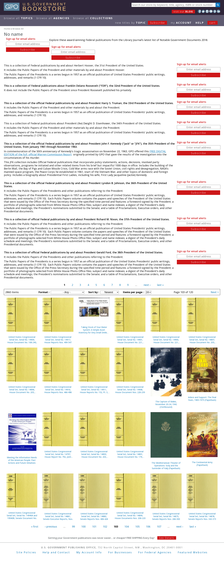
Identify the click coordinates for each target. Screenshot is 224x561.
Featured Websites (193, 552)
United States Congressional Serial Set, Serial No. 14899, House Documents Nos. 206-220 (130, 515)
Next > (215, 292)
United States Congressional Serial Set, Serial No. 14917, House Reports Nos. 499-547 (58, 340)
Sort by (93, 292)
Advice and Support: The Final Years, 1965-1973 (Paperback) (202, 398)
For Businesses (120, 552)
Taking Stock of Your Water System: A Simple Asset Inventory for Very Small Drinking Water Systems (94, 330)
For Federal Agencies (154, 552)
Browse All (18, 18)
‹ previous (51, 526)
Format (43, 292)
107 (159, 526)
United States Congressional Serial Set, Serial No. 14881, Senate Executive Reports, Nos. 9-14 (58, 516)
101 (94, 526)
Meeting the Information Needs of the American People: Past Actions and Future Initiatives (22, 460)
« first (34, 526)
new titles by (143, 22)
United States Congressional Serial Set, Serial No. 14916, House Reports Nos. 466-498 (58, 390)
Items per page (133, 292)
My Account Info (89, 552)
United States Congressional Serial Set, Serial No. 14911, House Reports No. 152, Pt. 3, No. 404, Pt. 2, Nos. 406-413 (94, 390)
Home (7, 28)
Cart (213, 22)
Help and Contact (56, 552)
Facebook (199, 11)
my (181, 22)
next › (147, 285)
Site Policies (26, 552)
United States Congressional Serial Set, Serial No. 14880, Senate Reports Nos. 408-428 (94, 516)
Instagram (207, 11)
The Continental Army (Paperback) (202, 463)
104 (126, 526)
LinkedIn (218, 11)
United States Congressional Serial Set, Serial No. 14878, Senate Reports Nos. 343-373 (202, 516)
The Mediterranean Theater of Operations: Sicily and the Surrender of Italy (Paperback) (166, 465)
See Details (166, 537)
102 (105, 526)
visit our (183, 11)
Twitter (203, 11)
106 (148, 526)
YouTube (211, 11)
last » (160, 285)
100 (83, 526)
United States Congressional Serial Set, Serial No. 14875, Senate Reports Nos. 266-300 (166, 516)
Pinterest (214, 11)
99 (73, 526)
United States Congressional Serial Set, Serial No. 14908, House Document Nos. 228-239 (130, 390)
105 (137, 526)
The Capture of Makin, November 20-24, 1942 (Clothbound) (166, 404)
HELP (199, 22)
